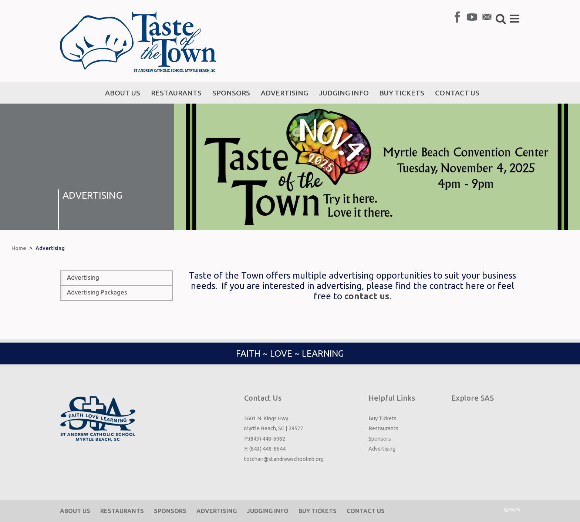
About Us (75, 511)
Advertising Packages (97, 292)
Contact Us (366, 511)
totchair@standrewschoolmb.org (284, 459)
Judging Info (268, 511)
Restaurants (383, 428)
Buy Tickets (382, 418)
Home (18, 248)
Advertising (50, 248)
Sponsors (379, 438)
